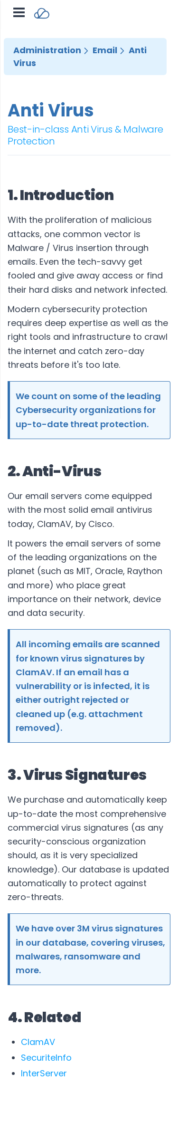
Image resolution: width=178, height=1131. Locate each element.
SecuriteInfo (46, 1058)
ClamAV (38, 1042)
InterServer (44, 1073)
